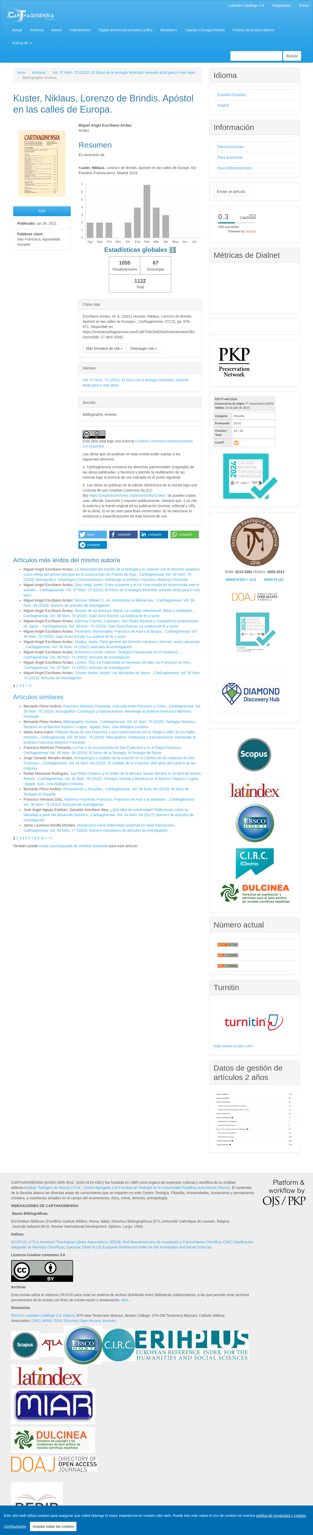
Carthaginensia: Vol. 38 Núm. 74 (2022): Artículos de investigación (79, 647)
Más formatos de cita (104, 348)
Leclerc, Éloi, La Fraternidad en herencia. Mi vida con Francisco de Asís (133, 662)
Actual (17, 30)
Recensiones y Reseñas (83, 789)
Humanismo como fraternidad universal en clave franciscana (126, 825)
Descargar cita (143, 348)
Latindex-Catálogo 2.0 (43, 1315)
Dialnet (69, 1315)
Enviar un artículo (231, 191)
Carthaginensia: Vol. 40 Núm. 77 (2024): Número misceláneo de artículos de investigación (96, 830)
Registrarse (281, 5)
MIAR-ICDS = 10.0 (241, 580)
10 (42, 838)
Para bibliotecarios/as (234, 168)
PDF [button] (42, 211)
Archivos (37, 30)
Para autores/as (230, 157)
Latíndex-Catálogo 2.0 (246, 5)
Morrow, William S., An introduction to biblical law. (115, 600)
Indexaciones (80, 30)
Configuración (15, 1526)
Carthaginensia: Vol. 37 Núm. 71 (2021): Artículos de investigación (77, 668)
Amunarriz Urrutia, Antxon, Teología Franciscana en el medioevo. (127, 652)
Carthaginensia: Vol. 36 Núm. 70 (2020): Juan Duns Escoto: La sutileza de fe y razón (92, 616)
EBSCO (17, 1315)
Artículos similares (38, 696)
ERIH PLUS (274, 580)
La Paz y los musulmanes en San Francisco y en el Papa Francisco (127, 747)
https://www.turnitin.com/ (233, 1046)
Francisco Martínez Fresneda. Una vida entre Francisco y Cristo (115, 706)
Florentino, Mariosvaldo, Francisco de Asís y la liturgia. (119, 631)
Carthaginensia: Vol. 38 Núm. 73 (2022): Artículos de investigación (77, 657)
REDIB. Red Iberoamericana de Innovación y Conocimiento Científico (165, 1242)
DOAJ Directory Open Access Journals (84, 1321)
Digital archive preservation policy (126, 30)
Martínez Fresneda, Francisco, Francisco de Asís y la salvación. (116, 799)
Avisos (56, 30)
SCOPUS (18, 1242)
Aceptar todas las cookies (53, 1526)
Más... (126, 1300)
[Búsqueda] (256, 56)
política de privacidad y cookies (281, 1516)
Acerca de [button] (22, 43)
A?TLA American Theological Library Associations (68, 1242)
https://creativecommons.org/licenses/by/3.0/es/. (128, 495)
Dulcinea (73, 1247)
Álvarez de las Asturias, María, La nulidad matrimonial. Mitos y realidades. (134, 611)
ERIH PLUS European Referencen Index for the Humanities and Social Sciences (147, 1247)
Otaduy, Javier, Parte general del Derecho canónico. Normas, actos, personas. (137, 642)
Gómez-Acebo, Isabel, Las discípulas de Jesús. (113, 673)
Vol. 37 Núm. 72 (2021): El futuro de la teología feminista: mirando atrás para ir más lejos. (124, 72)
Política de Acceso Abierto (254, 30)
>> (30, 686)
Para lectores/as (230, 147)
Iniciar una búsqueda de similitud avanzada (73, 846)
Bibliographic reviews (80, 722)
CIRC (36, 1321)
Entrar (304, 5)
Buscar (292, 56)
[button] (93, 534)
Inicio (21, 72)
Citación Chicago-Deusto (205, 30)
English (223, 105)
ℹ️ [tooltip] (172, 250)
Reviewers (168, 30)
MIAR (46, 1321)
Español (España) (231, 95)
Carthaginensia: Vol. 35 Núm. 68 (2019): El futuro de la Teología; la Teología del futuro (92, 753)
